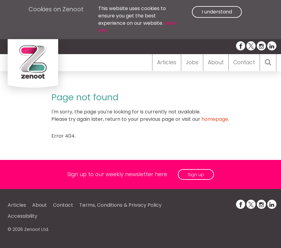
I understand (217, 11)
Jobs (192, 62)
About (216, 62)
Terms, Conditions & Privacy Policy (120, 205)
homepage (214, 119)
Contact (244, 62)
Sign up (196, 174)
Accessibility (22, 216)
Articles (166, 62)
